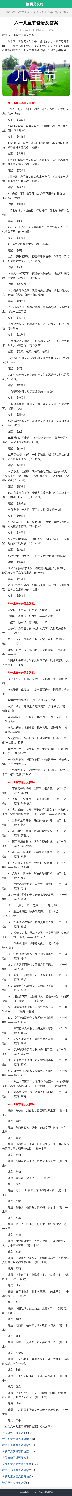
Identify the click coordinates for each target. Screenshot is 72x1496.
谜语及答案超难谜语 (14, 1482)
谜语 (65, 12)
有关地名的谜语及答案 (15, 1445)
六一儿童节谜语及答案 (15, 1439)
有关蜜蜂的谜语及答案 (15, 1457)
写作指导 (53, 12)
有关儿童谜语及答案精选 (17, 1476)
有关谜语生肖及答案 (14, 1432)
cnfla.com (41, 1492)
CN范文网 (23, 12)
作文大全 (39, 12)
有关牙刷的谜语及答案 (15, 1451)
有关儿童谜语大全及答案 (17, 1464)
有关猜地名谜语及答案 (15, 1470)
